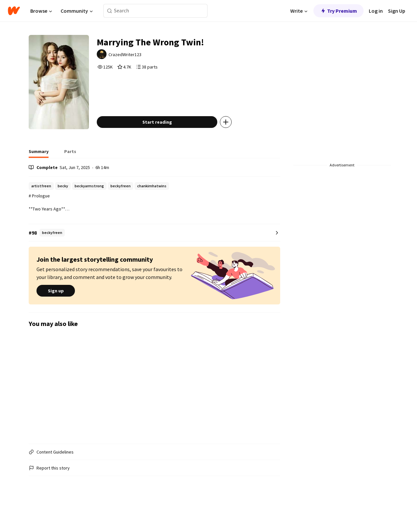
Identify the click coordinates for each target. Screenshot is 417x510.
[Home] (14, 10)
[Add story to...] (226, 122)
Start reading (157, 122)
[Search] (109, 11)
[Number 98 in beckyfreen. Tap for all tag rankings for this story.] (154, 232)
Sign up (55, 291)
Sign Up (396, 11)
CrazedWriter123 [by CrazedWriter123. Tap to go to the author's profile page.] (124, 54)
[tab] (39, 153)
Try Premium (338, 11)
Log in (376, 11)
